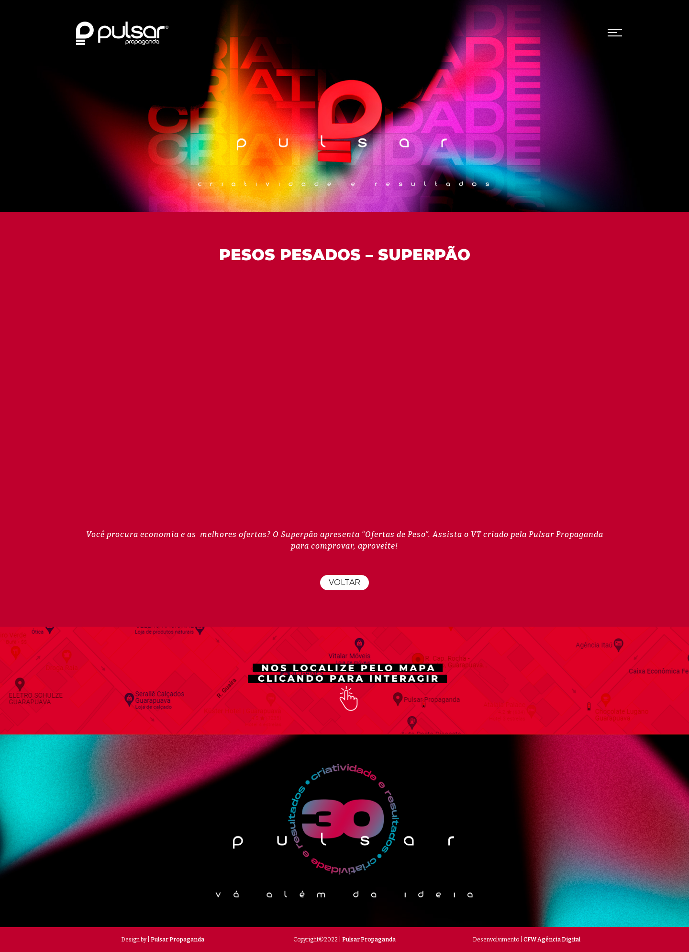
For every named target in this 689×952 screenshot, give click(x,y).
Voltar (344, 582)
